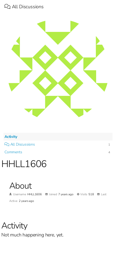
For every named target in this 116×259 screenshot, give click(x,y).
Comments (13, 152)
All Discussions (24, 6)
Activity (11, 136)
